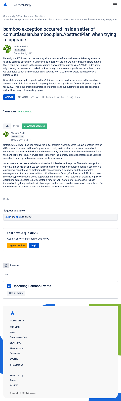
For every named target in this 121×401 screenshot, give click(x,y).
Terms (13, 380)
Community (22, 4)
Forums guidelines (18, 337)
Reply (6, 199)
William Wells (21, 46)
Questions (40, 16)
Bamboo (28, 16)
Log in (8, 217)
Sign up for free (17, 245)
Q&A (19, 16)
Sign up (18, 217)
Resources (15, 353)
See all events (16, 293)
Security (14, 385)
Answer (9, 97)
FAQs (12, 332)
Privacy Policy (16, 375)
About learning (16, 348)
